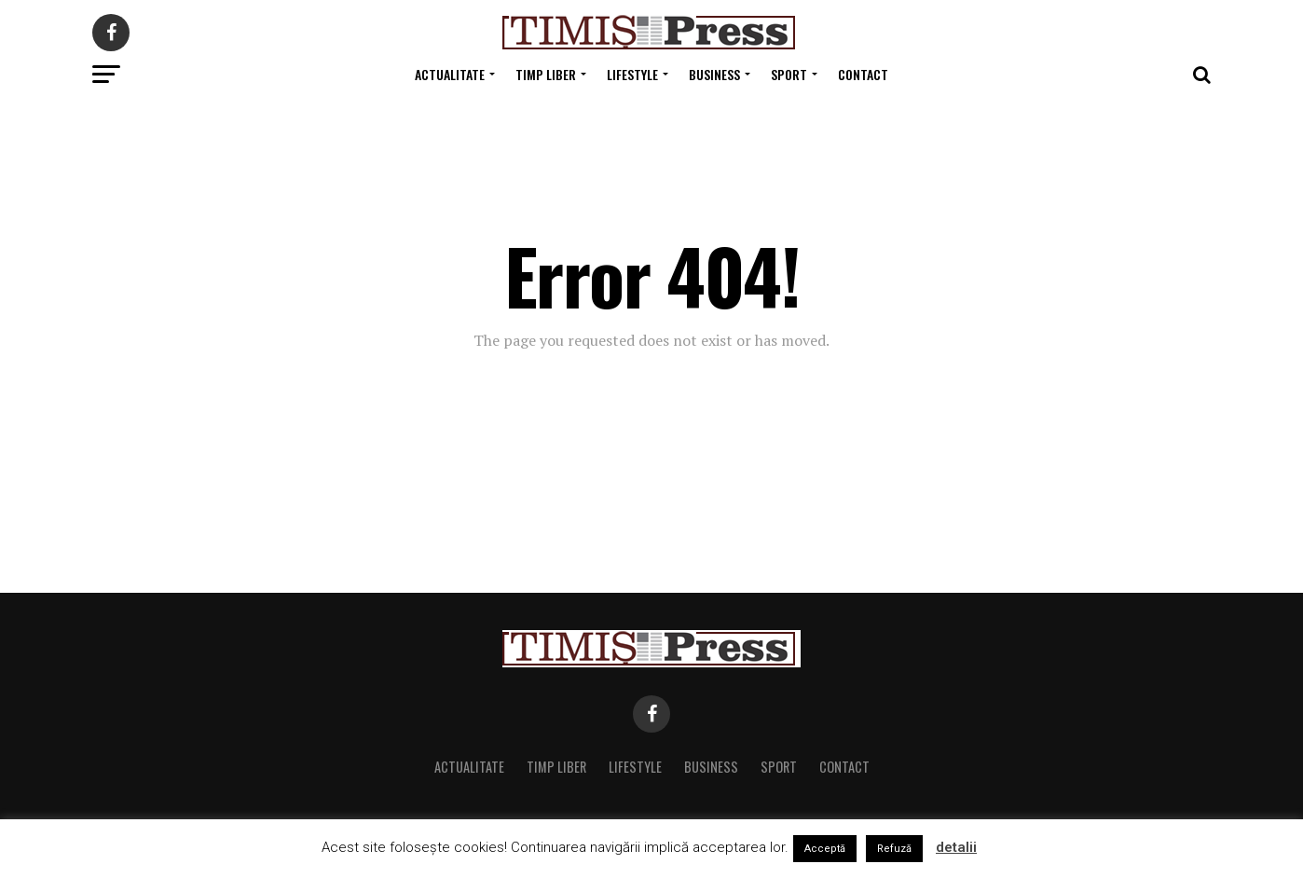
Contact (863, 74)
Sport (789, 74)
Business (714, 74)
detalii (956, 848)
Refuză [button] (894, 849)
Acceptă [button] (824, 849)
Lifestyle (632, 74)
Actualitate (450, 74)
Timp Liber (545, 74)
